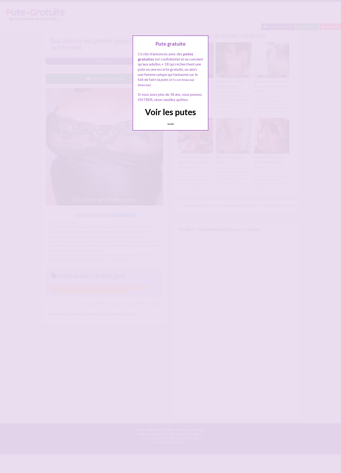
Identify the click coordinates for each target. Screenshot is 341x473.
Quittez (170, 124)
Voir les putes (170, 112)
